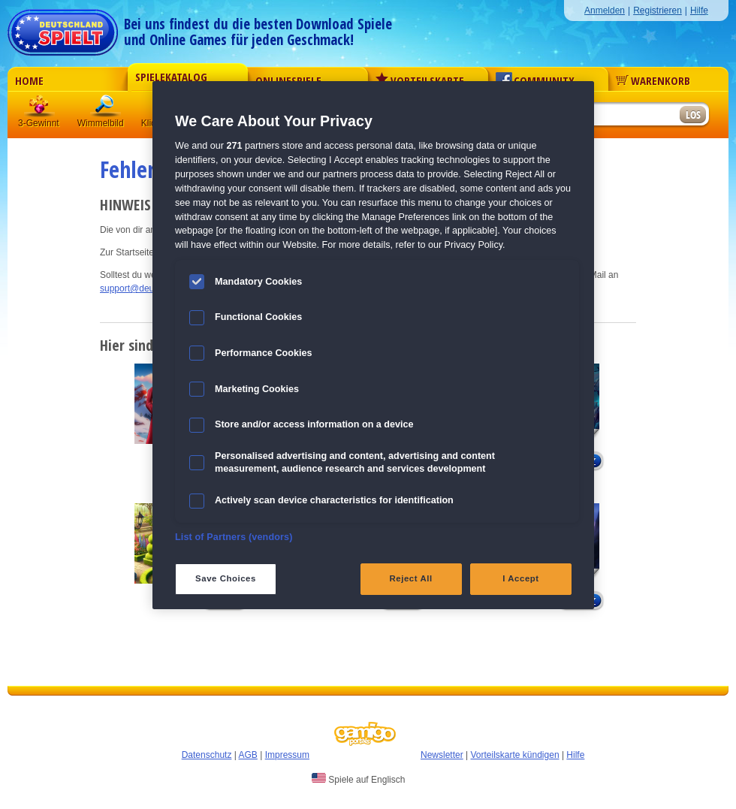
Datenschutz (207, 755)
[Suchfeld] (620, 115)
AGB (248, 755)
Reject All (411, 578)
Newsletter (442, 755)
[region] (373, 345)
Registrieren (657, 10)
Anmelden (604, 10)
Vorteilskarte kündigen (514, 755)
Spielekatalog (171, 76)
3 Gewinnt (40, 108)
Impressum (287, 755)
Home (29, 80)
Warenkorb (653, 80)
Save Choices (225, 578)
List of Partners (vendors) (234, 537)
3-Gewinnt (38, 123)
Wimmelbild (106, 108)
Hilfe (699, 10)
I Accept (520, 578)
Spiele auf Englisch (358, 779)
